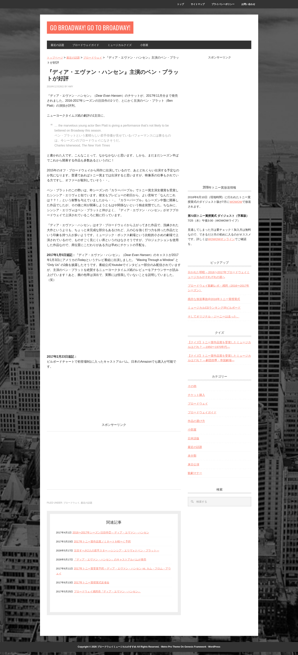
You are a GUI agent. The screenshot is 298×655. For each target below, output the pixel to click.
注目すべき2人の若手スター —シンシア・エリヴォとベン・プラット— (122, 553)
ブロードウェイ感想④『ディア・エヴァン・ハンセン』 (112, 594)
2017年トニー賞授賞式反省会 (94, 585)
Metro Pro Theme (170, 649)
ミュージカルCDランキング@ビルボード (214, 310)
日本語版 (193, 441)
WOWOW (235, 204)
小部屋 (192, 432)
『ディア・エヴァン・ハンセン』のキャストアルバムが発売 (115, 562)
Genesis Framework (195, 649)
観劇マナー (195, 476)
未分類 (192, 458)
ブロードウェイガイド (202, 415)
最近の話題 (86, 506)
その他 (192, 389)
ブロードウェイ (71, 506)
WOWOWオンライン (221, 242)
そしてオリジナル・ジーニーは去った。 (213, 319)
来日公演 (193, 467)
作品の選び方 (196, 424)
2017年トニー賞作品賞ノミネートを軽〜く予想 (106, 544)
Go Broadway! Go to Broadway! (109, 29)
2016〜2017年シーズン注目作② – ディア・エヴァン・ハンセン (116, 535)
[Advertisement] (79, 462)
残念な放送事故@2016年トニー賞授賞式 (214, 302)
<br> (58, 395)
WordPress (214, 649)
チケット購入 (196, 398)
